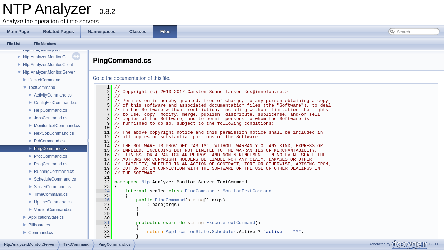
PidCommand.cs (49, 141)
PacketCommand (44, 79)
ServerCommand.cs (52, 186)
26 (103, 200)
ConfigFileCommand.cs (55, 102)
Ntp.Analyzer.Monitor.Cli (45, 57)
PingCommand (200, 191)
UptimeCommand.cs (53, 202)
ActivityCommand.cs (53, 95)
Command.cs (40, 232)
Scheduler (224, 231)
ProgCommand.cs (50, 163)
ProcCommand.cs (50, 156)
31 (103, 222)
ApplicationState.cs (46, 217)
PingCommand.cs (50, 148)
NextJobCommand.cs (54, 133)
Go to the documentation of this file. (131, 78)
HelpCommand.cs (50, 110)
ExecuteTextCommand (230, 222)
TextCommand (41, 87)
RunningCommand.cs (54, 171)
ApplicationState (187, 231)
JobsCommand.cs (50, 118)
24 (103, 191)
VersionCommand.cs (53, 209)
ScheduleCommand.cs (55, 179)
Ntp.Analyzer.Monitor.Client (48, 64)
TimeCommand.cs (51, 194)
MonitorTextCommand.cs (57, 125)
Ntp (146, 182)
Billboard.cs (39, 225)
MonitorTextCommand (247, 191)
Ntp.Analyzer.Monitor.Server (49, 72)
